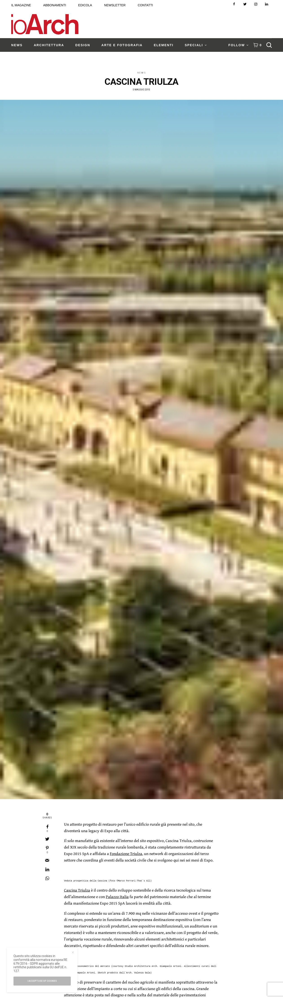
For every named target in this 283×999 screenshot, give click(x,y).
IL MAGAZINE (21, 5)
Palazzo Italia (117, 897)
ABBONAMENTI (54, 5)
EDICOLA (85, 5)
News (141, 73)
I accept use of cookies (42, 981)
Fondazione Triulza (126, 854)
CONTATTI (145, 5)
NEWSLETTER (115, 5)
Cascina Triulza (77, 890)
